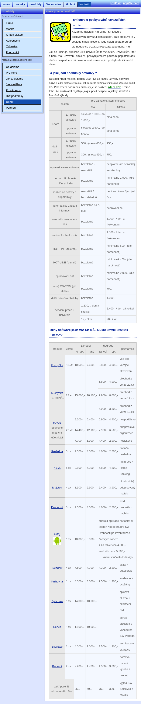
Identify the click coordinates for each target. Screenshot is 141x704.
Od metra (11, 46)
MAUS (57, 422)
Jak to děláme (14, 78)
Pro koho (11, 72)
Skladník (57, 568)
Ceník (9, 102)
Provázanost (13, 90)
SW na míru (53, 4)
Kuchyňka (57, 365)
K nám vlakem (14, 34)
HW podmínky (14, 96)
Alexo (57, 468)
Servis (57, 626)
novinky (20, 4)
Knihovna (57, 581)
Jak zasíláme (14, 84)
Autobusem (13, 40)
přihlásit (115, 3)
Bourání (57, 666)
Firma (9, 23)
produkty (35, 4)
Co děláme (12, 67)
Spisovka (57, 601)
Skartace (57, 646)
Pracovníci (12, 52)
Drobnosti (57, 507)
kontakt (84, 4)
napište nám (131, 3)
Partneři (11, 107)
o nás (6, 4)
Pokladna (57, 451)
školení (70, 4)
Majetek (57, 487)
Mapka (10, 29)
